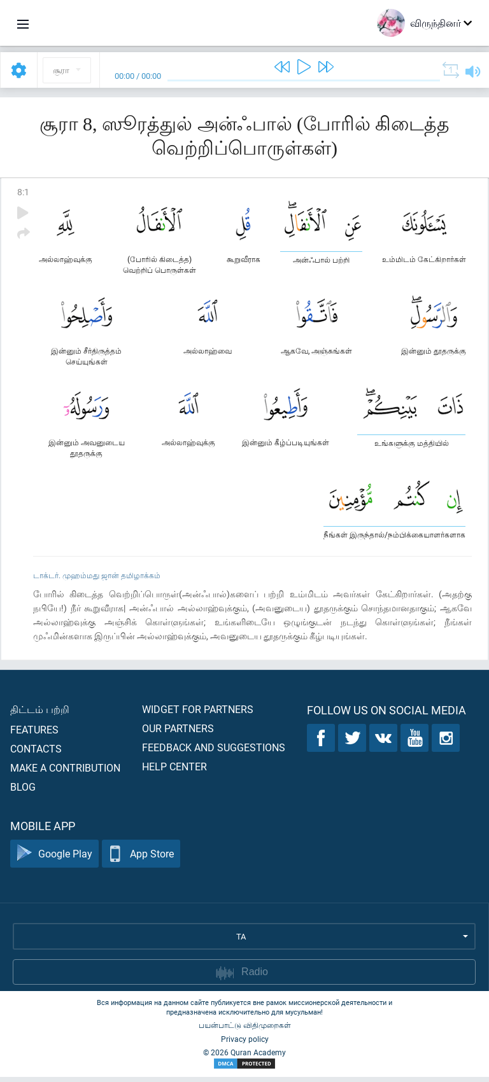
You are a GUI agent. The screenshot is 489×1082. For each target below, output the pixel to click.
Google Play (54, 859)
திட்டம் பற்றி (39, 714)
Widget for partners (197, 714)
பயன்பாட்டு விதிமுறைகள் (245, 1030)
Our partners (178, 733)
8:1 (23, 192)
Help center (174, 771)
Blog (23, 791)
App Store (141, 859)
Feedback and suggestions (213, 752)
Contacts (36, 753)
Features (34, 734)
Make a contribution (65, 772)
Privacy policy (245, 1044)
